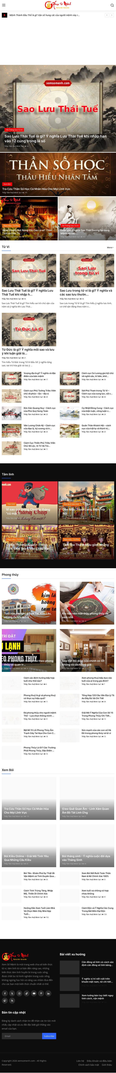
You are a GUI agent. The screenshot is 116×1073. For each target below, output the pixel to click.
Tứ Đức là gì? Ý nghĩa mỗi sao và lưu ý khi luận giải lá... (28, 352)
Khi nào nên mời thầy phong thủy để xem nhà (85, 615)
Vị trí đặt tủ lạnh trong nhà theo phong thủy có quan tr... (28, 663)
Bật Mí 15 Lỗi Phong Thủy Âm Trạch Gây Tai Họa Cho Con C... (39, 732)
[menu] (4, 5)
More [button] (109, 247)
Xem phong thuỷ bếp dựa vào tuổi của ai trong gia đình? (97, 679)
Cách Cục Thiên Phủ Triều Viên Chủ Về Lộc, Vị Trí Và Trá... (39, 444)
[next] (112, 15)
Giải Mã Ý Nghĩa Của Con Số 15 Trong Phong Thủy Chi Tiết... (97, 714)
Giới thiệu (107, 1065)
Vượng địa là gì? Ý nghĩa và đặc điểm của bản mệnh (40, 375)
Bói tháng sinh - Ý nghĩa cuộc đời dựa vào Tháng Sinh (86, 858)
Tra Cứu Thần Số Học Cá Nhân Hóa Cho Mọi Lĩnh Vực (36, 189)
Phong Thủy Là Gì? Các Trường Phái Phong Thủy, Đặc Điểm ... (40, 749)
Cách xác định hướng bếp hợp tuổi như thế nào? (39, 679)
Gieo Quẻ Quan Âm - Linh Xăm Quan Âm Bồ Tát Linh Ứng (85, 811)
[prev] (107, 15)
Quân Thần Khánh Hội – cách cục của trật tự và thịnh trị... (96, 427)
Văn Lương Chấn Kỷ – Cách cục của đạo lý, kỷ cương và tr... (39, 427)
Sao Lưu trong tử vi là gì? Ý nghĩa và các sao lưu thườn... (86, 292)
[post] (58, 108)
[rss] (12, 1001)
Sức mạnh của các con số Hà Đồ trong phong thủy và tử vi (96, 732)
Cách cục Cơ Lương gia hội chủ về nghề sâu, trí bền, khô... (98, 375)
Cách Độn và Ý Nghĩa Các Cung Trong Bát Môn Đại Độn (97, 910)
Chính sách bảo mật (88, 1065)
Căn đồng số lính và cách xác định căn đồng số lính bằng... (98, 964)
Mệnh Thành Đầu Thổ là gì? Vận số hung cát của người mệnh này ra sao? (45, 15)
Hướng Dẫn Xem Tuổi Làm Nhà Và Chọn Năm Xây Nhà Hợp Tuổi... (39, 911)
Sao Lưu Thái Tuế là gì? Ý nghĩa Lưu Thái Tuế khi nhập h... (27, 292)
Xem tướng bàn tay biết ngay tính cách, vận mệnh (97, 997)
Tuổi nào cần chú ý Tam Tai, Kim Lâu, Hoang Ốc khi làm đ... (27, 615)
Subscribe (49, 1036)
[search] (112, 5)
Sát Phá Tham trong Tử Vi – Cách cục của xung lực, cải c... (97, 392)
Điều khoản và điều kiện (99, 1061)
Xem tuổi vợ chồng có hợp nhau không (95, 892)
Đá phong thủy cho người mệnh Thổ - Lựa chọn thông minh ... (40, 714)
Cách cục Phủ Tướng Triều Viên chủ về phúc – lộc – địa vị (40, 392)
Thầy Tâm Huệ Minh (12, 146)
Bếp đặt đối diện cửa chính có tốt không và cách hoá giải (83, 663)
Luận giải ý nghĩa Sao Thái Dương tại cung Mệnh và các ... (85, 232)
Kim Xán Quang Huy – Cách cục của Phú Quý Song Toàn (40, 410)
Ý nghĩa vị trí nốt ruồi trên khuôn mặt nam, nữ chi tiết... (97, 980)
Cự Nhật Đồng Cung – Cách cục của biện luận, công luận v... (98, 410)
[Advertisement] (58, 40)
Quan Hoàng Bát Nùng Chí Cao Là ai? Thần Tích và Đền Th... (27, 232)
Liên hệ (80, 1061)
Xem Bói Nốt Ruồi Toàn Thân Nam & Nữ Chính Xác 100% (96, 875)
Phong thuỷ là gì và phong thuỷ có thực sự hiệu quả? (40, 697)
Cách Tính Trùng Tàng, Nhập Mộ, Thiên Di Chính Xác (38, 892)
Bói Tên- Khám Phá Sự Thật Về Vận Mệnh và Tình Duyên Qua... (40, 875)
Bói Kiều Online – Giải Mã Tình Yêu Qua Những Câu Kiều (26, 858)
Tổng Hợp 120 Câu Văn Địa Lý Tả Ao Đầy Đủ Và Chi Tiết (98, 697)
